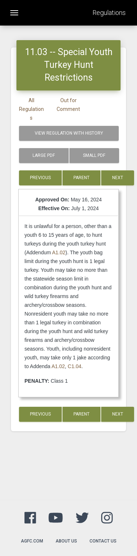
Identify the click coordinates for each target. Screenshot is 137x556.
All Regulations (31, 109)
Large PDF (44, 155)
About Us (66, 541)
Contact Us (103, 541)
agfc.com (32, 541)
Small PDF (94, 155)
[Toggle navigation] (14, 12)
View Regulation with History (69, 133)
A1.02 (59, 252)
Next (117, 177)
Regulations (109, 12)
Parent (81, 177)
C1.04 (74, 366)
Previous (40, 177)
